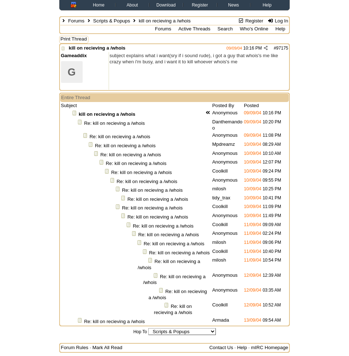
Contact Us (221, 347)
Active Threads (194, 28)
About (132, 5)
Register (200, 5)
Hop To (140, 331)
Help (267, 5)
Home (98, 5)
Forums (76, 21)
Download (165, 5)
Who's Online (254, 28)
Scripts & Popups (111, 21)
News (233, 5)
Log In (277, 21)
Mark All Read (107, 347)
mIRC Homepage (269, 347)
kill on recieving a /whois (97, 48)
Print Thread (74, 39)
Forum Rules (74, 347)
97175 (282, 48)
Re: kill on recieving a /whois (114, 123)
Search (225, 28)
